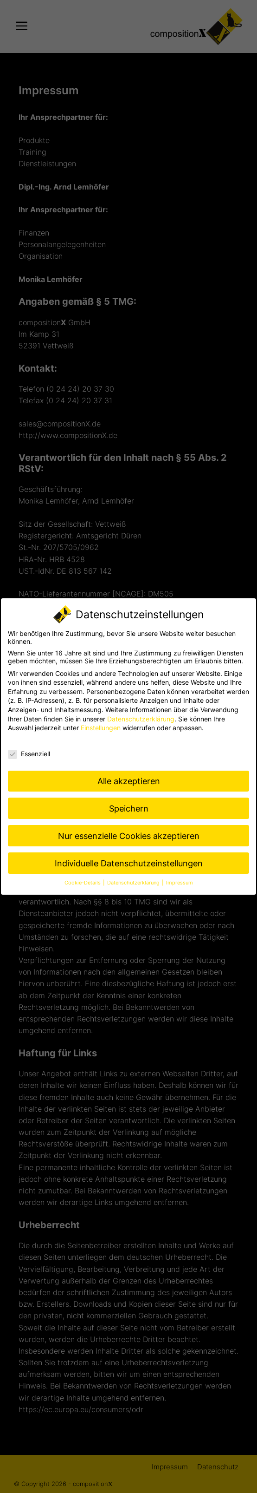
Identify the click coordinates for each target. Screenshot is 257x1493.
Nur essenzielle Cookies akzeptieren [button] (128, 836)
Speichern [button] (128, 808)
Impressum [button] (179, 883)
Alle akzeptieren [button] (128, 781)
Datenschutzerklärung (140, 719)
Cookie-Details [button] (83, 883)
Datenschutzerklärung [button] (134, 883)
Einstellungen (101, 728)
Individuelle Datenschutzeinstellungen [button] (129, 863)
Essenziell (29, 754)
